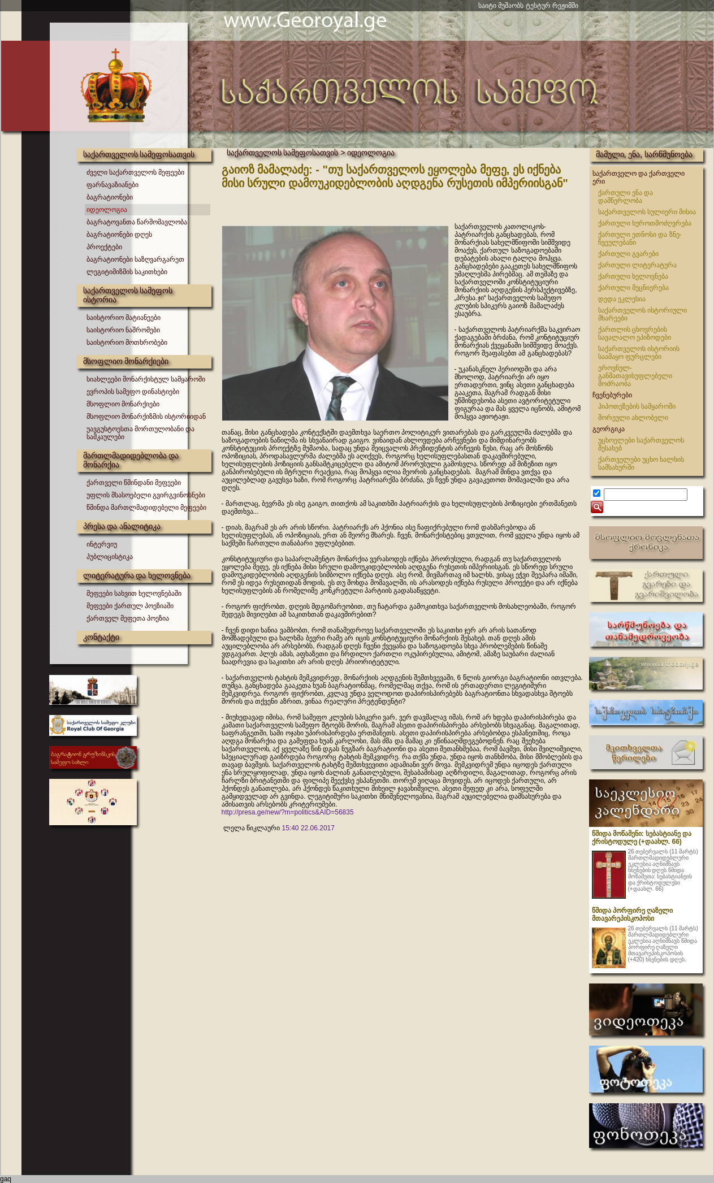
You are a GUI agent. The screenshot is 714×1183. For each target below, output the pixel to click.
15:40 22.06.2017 (308, 828)
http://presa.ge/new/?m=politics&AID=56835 (288, 812)
